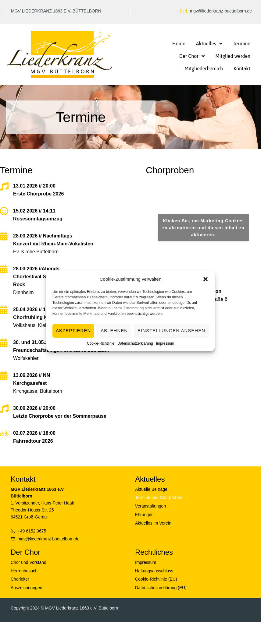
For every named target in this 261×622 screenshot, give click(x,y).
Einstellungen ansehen (171, 330)
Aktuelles (150, 479)
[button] (205, 279)
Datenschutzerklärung (135, 343)
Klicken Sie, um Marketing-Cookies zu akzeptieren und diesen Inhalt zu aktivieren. (203, 227)
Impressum (165, 343)
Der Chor (25, 552)
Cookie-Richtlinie (100, 343)
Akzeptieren (73, 330)
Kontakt (23, 479)
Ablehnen (114, 330)
